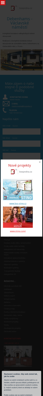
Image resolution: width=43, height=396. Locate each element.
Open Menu (3, 2)
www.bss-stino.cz (17, 203)
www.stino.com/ (18, 231)
